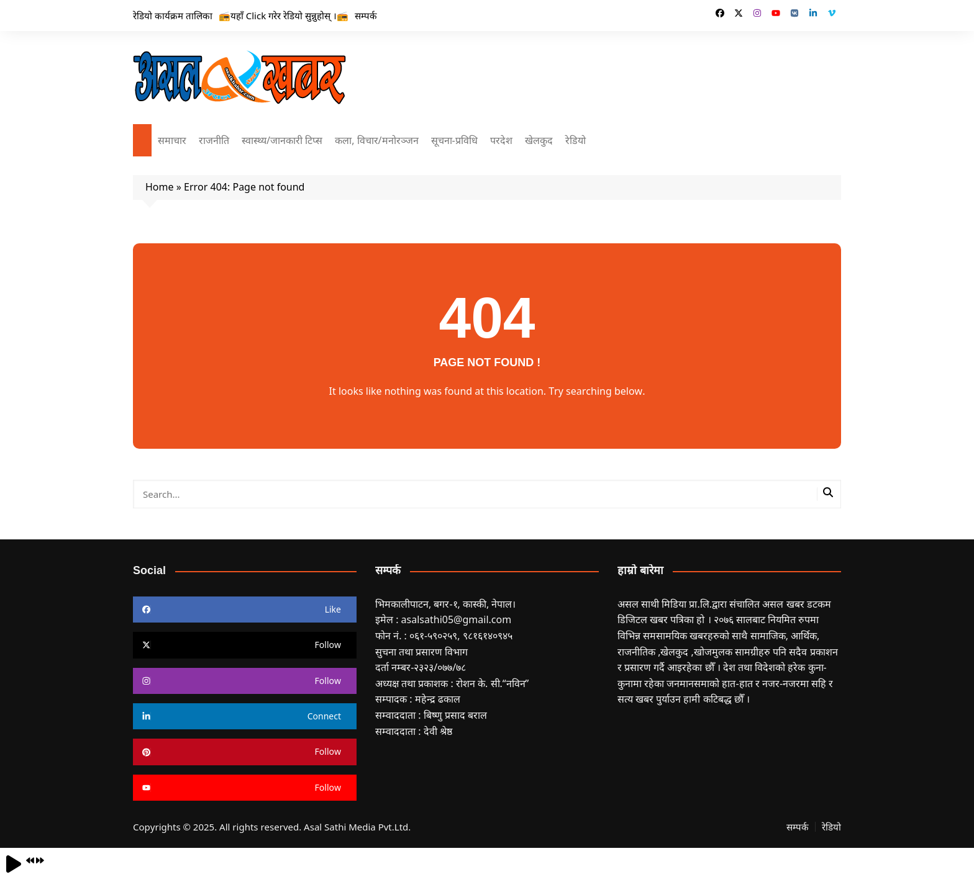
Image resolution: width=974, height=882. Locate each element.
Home (159, 187)
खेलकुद (539, 140)
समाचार (172, 140)
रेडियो (575, 140)
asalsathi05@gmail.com (456, 619)
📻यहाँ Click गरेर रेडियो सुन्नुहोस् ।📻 (283, 15)
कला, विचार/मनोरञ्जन (376, 140)
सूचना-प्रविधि (454, 140)
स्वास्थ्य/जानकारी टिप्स (282, 140)
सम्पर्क (366, 15)
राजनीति (214, 140)
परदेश (501, 140)
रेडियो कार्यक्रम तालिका (172, 15)
